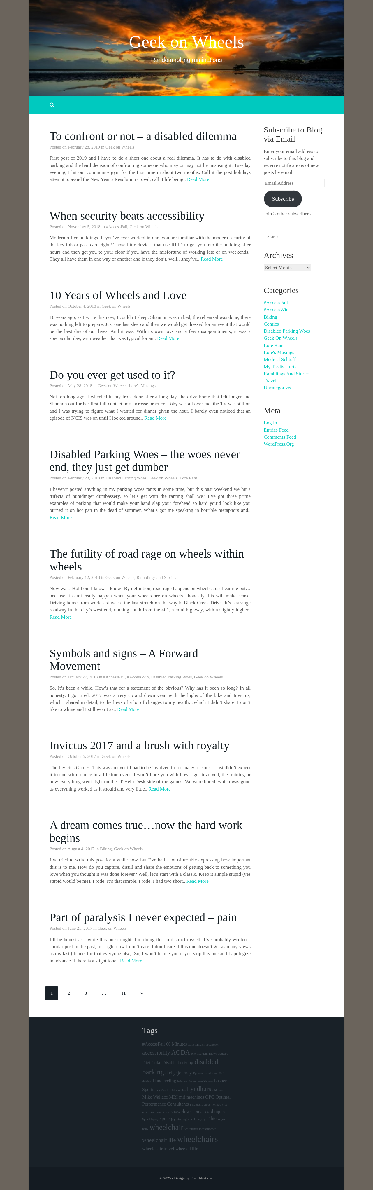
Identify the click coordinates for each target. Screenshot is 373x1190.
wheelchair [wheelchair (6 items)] (166, 1127)
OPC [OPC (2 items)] (209, 1097)
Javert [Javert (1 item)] (192, 1081)
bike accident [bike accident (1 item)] (199, 1053)
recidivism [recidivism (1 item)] (148, 1112)
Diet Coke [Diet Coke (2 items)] (151, 1062)
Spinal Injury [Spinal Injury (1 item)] (150, 1119)
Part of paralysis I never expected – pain (143, 917)
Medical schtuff (280, 359)
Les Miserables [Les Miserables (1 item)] (176, 1090)
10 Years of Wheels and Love (118, 295)
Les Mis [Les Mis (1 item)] (160, 1090)
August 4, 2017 (81, 849)
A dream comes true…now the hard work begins (146, 831)
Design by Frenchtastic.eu (193, 1178)
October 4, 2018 (82, 306)
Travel (270, 380)
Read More (198, 179)
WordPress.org (279, 444)
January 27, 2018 (83, 677)
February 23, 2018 (84, 478)
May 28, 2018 (80, 385)
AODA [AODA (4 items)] (180, 1052)
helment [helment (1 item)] (182, 1081)
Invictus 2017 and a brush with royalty (140, 745)
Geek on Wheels (186, 41)
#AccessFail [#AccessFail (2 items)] (153, 1043)
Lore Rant (188, 478)
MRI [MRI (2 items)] (173, 1097)
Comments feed (280, 437)
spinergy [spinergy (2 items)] (168, 1118)
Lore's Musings (142, 385)
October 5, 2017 (82, 756)
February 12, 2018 (84, 577)
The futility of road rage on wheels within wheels (147, 560)
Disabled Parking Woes (125, 478)
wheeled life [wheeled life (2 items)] (186, 1148)
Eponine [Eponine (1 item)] (198, 1073)
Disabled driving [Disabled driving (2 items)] (177, 1062)
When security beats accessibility (127, 215)
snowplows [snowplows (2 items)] (181, 1111)
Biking (106, 849)
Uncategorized (278, 387)
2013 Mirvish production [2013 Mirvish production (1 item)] (203, 1044)
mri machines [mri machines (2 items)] (191, 1097)
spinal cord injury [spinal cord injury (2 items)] (209, 1111)
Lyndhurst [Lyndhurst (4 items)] (200, 1089)
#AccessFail (116, 226)
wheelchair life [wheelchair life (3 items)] (159, 1140)
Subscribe (283, 199)
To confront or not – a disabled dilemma (143, 136)
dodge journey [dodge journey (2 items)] (178, 1072)
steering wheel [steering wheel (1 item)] (186, 1119)
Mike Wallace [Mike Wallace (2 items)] (155, 1097)
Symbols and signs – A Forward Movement (124, 660)
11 (123, 993)
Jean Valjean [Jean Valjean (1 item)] (205, 1081)
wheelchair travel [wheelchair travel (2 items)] (158, 1148)
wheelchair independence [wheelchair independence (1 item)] (200, 1128)
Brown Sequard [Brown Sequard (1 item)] (218, 1053)
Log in (270, 422)
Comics (271, 324)
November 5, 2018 (84, 226)
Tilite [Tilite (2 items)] (212, 1118)
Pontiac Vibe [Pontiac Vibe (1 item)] (220, 1104)
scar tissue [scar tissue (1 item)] (163, 1112)
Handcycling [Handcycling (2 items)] (164, 1080)
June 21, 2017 (80, 928)
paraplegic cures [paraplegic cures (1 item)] (200, 1104)
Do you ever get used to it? (112, 374)
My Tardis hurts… (282, 366)
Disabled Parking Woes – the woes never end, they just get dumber (145, 461)
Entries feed (276, 430)
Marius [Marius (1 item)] (218, 1090)
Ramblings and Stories (156, 577)
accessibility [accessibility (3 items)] (156, 1053)
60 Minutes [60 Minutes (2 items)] (176, 1043)
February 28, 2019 (84, 147)
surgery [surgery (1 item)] (200, 1119)
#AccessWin (138, 677)
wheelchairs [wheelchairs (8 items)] (197, 1139)
